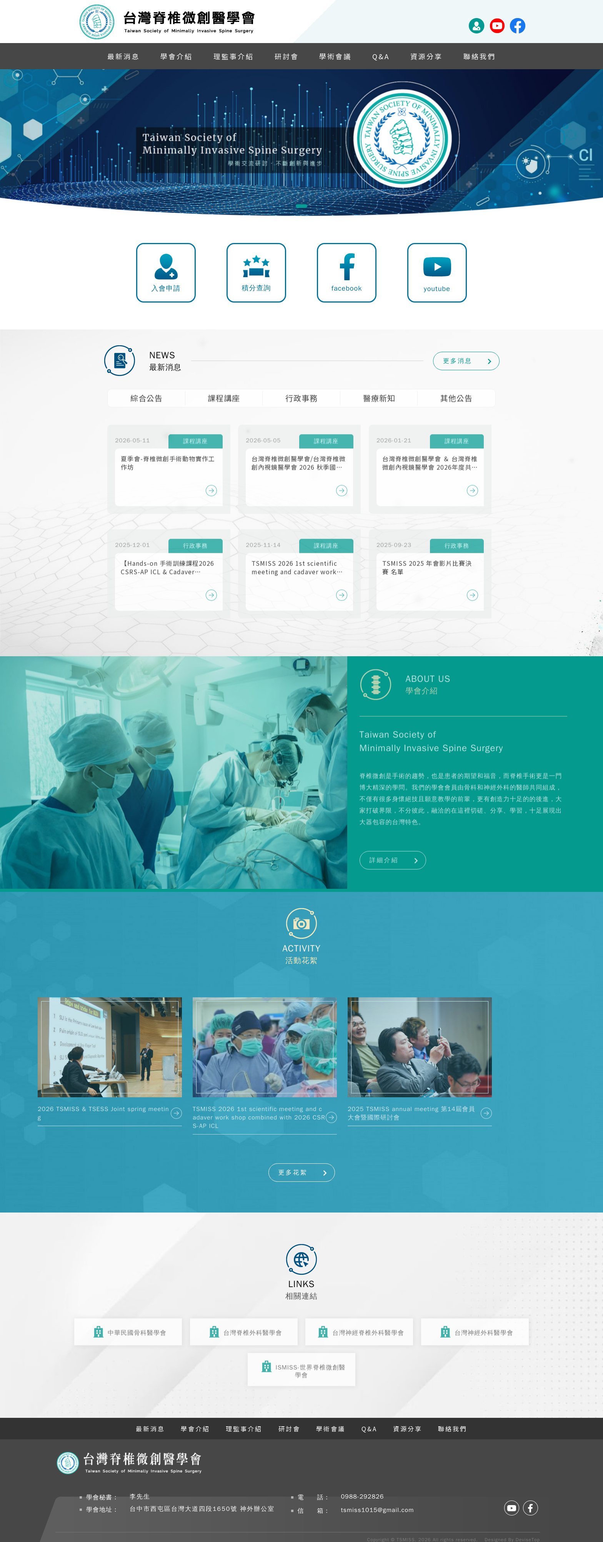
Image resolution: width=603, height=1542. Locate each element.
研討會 (287, 56)
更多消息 (457, 361)
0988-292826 (362, 1496)
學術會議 (335, 56)
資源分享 (426, 56)
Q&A (381, 56)
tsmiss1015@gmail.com (377, 1510)
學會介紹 (176, 56)
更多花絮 (293, 1172)
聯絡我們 (479, 56)
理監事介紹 (233, 56)
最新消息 (123, 56)
